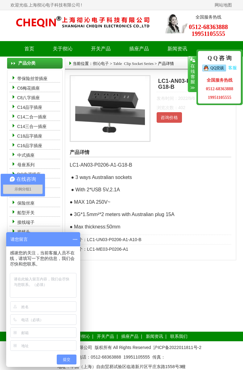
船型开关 (26, 212)
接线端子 (26, 222)
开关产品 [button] (101, 48)
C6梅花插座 (28, 88)
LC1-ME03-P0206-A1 (107, 249)
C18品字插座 (30, 136)
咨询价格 (169, 117)
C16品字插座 (30, 145)
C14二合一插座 (32, 116)
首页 (29, 48)
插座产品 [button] (139, 48)
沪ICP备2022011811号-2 (177, 347)
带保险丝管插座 (33, 78)
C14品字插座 (30, 107)
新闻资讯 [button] (177, 48)
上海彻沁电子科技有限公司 (54, 4)
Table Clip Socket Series (133, 63)
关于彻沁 (62, 48)
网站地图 (223, 4)
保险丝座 (26, 203)
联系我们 (178, 336)
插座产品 (129, 336)
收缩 (192, 74)
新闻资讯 (154, 336)
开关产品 (105, 336)
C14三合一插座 (32, 126)
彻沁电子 (101, 63)
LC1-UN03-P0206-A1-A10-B (114, 239)
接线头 (23, 231)
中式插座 (26, 155)
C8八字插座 (28, 97)
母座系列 (26, 164)
